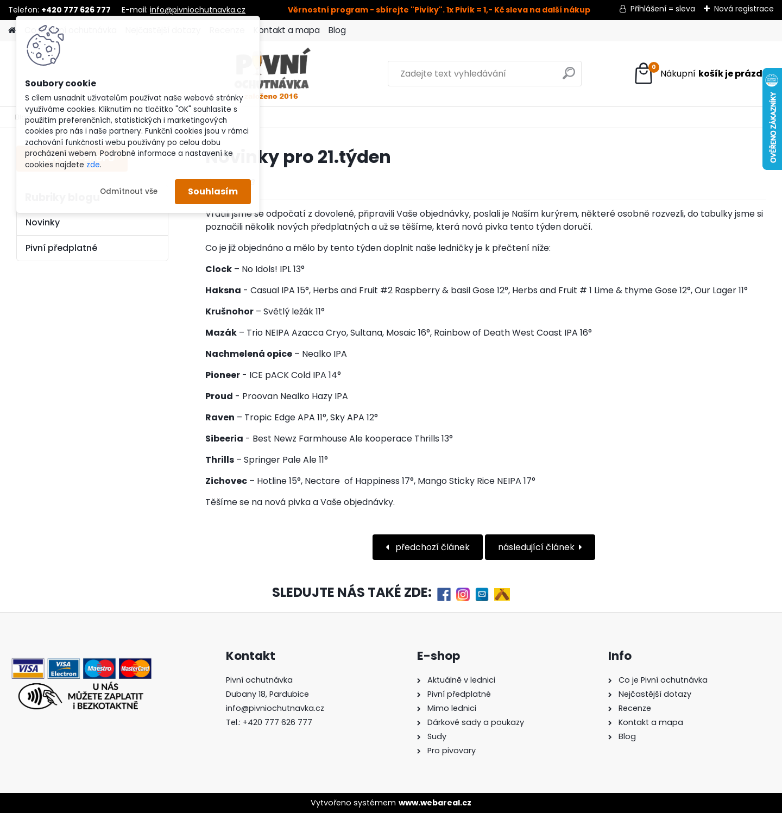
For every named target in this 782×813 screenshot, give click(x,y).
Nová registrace (744, 8)
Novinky (43, 222)
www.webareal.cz (435, 802)
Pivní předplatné (61, 248)
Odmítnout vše (128, 191)
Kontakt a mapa (287, 30)
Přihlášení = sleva (662, 8)
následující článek (536, 547)
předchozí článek (431, 547)
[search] (506, 77)
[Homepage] (12, 30)
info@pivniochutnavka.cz (197, 9)
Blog (337, 30)
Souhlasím (213, 191)
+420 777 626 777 (277, 722)
